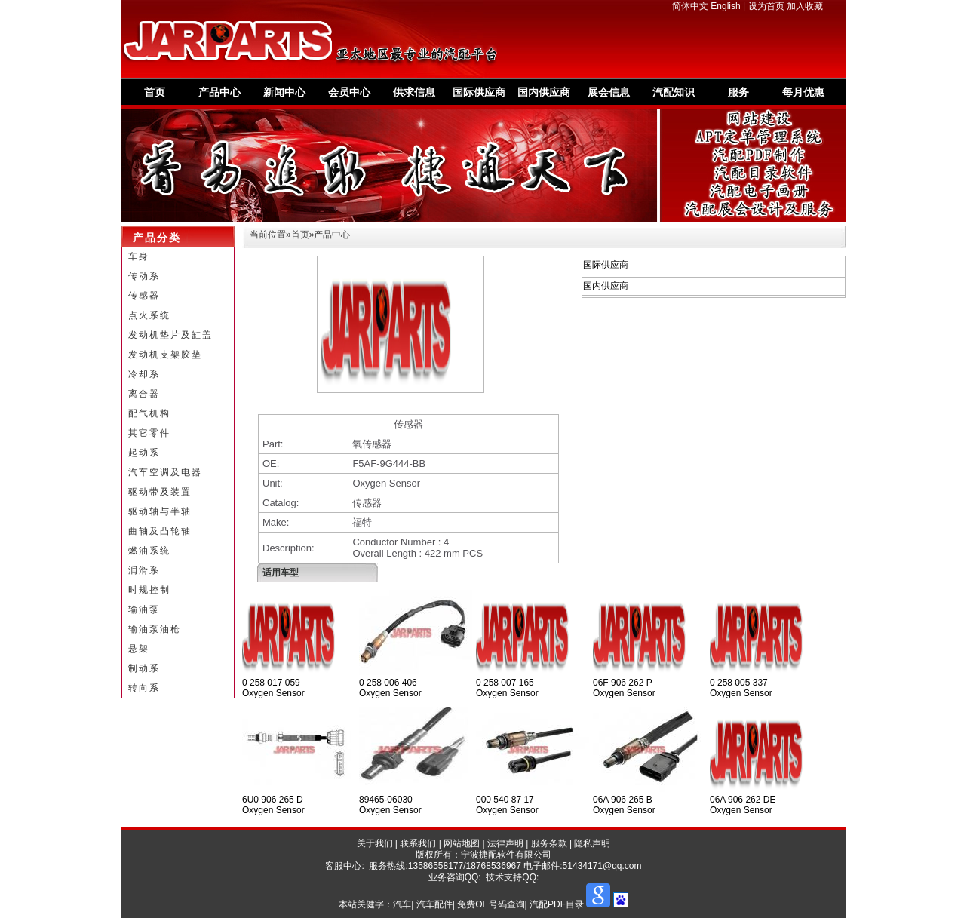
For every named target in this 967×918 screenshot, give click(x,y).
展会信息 (609, 92)
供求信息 (414, 92)
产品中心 (219, 92)
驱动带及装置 (160, 492)
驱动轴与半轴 (160, 511)
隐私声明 (592, 843)
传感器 (144, 295)
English (725, 6)
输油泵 (144, 609)
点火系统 (149, 315)
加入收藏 (805, 6)
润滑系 (144, 570)
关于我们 (375, 843)
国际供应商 (479, 92)
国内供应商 (543, 92)
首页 (154, 92)
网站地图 (462, 843)
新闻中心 (284, 92)
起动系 (144, 452)
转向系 (144, 688)
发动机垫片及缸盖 (170, 335)
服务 (738, 92)
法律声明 (505, 843)
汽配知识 (673, 92)
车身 (138, 256)
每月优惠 (803, 92)
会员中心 (349, 92)
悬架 (138, 648)
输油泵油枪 (154, 629)
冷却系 (144, 374)
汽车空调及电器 (165, 472)
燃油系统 (149, 550)
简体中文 (690, 6)
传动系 (144, 276)
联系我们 (418, 843)
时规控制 (149, 590)
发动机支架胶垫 (165, 354)
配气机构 (149, 413)
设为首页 (766, 6)
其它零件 (149, 433)
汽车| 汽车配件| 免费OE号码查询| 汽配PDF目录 (488, 904)
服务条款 (549, 843)
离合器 (144, 393)
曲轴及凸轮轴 (160, 531)
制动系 (144, 668)
